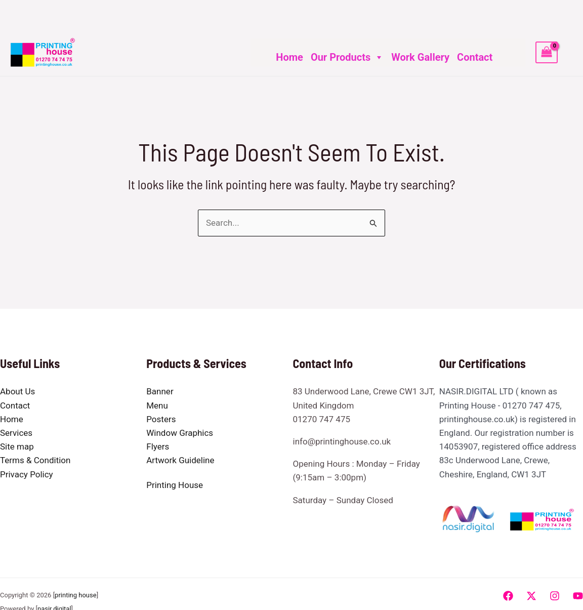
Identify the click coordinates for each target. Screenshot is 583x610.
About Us (17, 391)
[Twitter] (531, 596)
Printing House (174, 485)
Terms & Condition (35, 460)
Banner (159, 391)
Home (289, 57)
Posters (161, 419)
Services (16, 433)
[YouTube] (578, 596)
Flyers (157, 446)
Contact (474, 57)
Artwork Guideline (180, 460)
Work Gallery (420, 57)
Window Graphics (179, 433)
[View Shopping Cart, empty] (546, 52)
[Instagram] (555, 596)
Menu (157, 405)
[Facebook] (508, 596)
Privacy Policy (26, 474)
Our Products (347, 57)
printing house (76, 595)
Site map (17, 446)
